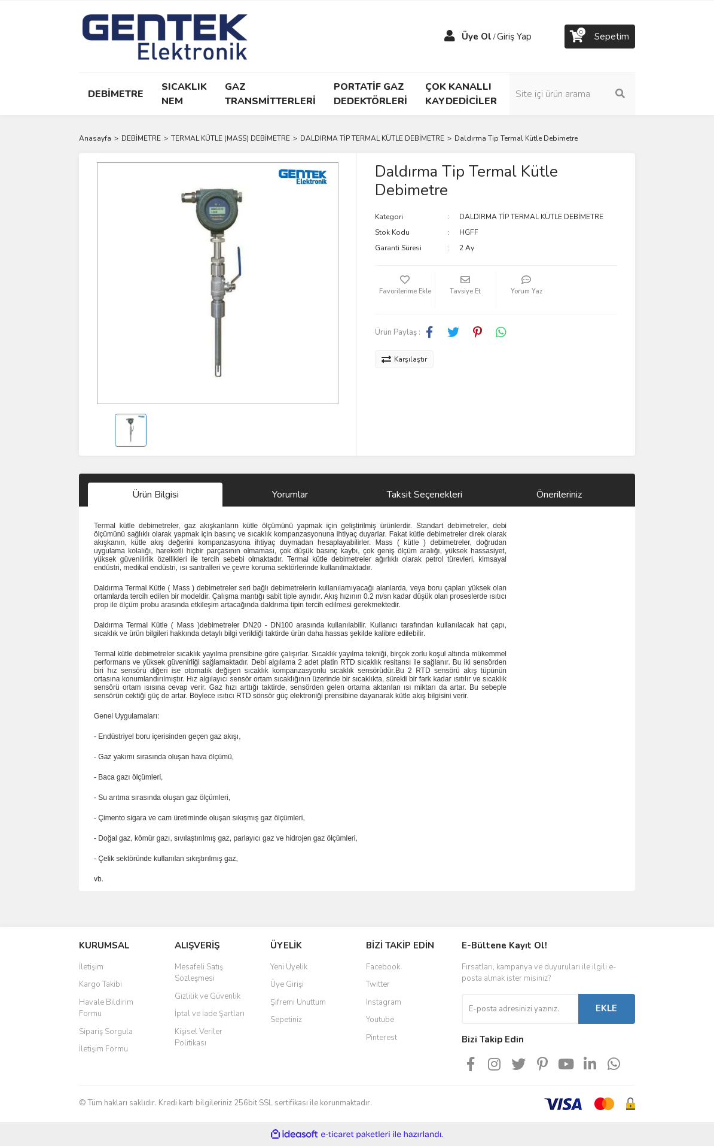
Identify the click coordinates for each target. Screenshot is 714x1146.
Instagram (383, 1002)
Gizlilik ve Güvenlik (207, 996)
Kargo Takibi (100, 984)
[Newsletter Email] (520, 1009)
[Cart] (600, 36)
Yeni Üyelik (288, 967)
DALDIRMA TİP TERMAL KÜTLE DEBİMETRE (531, 217)
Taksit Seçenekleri (424, 494)
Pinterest (381, 1037)
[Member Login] (449, 37)
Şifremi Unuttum (298, 1002)
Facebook (383, 967)
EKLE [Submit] (606, 1008)
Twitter (378, 984)
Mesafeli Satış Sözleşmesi (199, 973)
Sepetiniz (286, 1019)
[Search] (572, 94)
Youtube (380, 1019)
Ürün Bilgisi (155, 494)
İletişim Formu (103, 1049)
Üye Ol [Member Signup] (477, 37)
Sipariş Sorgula (106, 1031)
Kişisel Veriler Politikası (198, 1037)
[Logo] (165, 36)
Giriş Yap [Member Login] (514, 37)
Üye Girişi (287, 984)
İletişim (91, 967)
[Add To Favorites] (405, 290)
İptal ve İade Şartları (210, 1013)
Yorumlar (290, 494)
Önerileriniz (559, 494)
